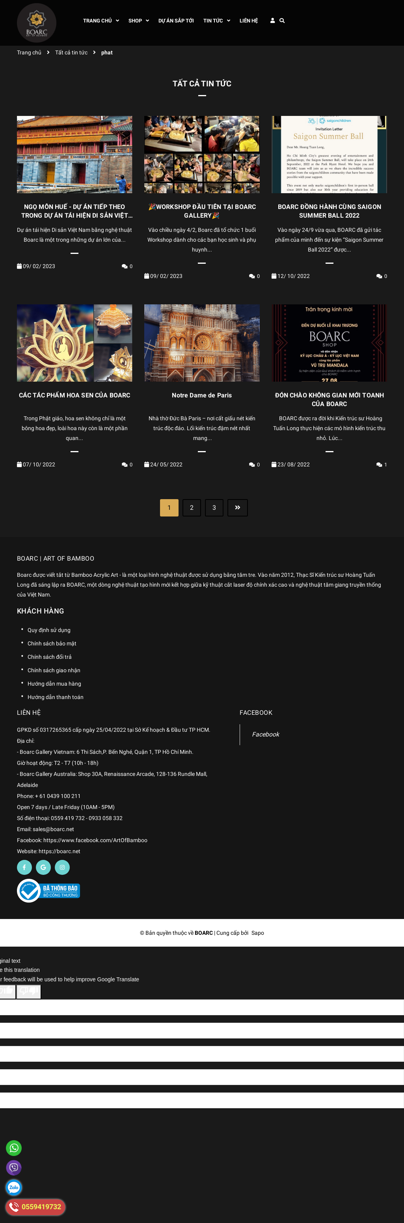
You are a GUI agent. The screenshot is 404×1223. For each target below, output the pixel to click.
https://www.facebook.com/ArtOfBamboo (95, 840)
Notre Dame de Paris (202, 395)
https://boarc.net (59, 851)
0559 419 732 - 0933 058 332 (87, 818)
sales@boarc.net (53, 829)
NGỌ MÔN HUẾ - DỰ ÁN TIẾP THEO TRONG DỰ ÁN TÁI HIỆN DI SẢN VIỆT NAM (74, 215)
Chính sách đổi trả (50, 657)
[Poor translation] (28, 991)
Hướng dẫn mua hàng (54, 683)
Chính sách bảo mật (52, 643)
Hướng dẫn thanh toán (56, 697)
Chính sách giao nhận (54, 670)
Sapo (257, 933)
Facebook (265, 734)
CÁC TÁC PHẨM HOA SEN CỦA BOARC (74, 395)
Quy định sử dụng (49, 630)
